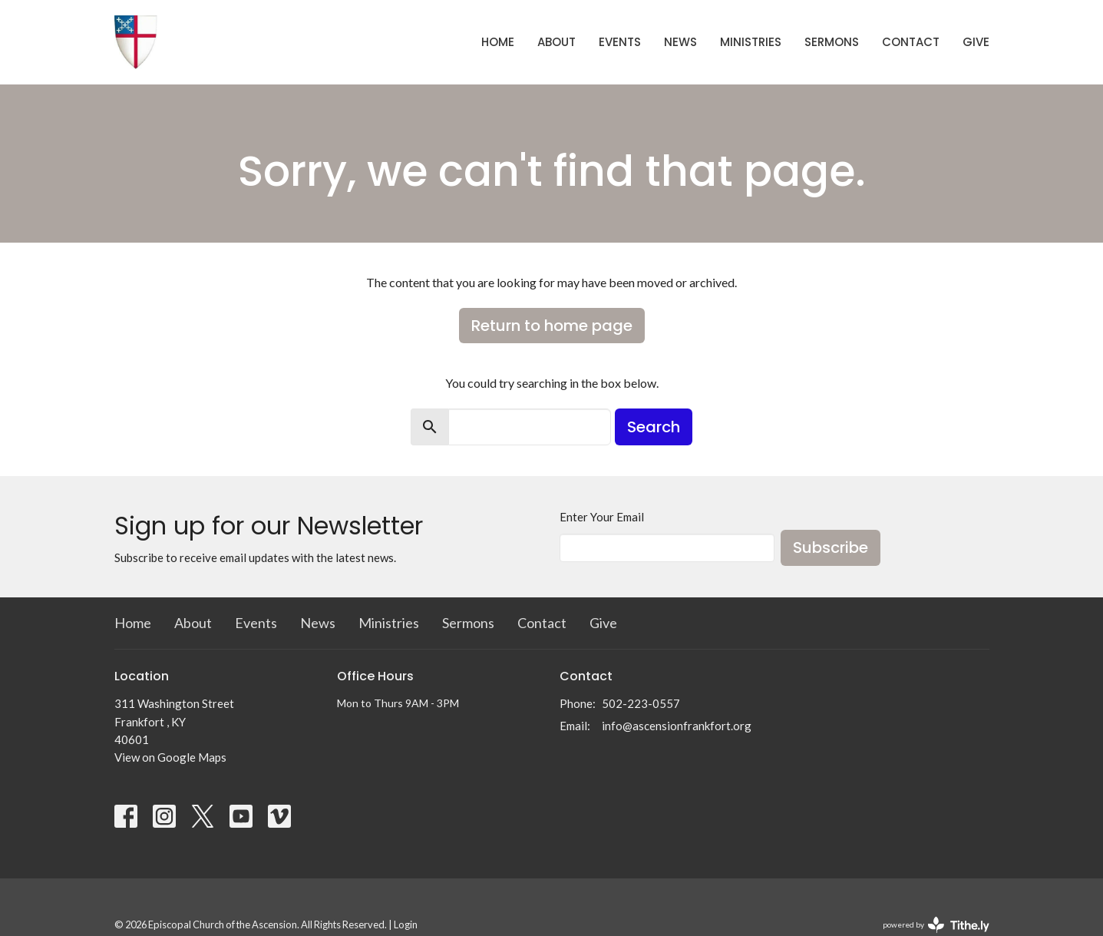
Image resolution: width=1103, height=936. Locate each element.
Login (406, 924)
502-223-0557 (641, 703)
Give (976, 42)
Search (653, 427)
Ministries (750, 42)
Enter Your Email (602, 517)
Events (620, 42)
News (680, 42)
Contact (911, 42)
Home (497, 42)
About (556, 42)
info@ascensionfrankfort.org (676, 726)
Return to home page (551, 325)
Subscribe (830, 547)
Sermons (831, 42)
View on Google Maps (170, 757)
